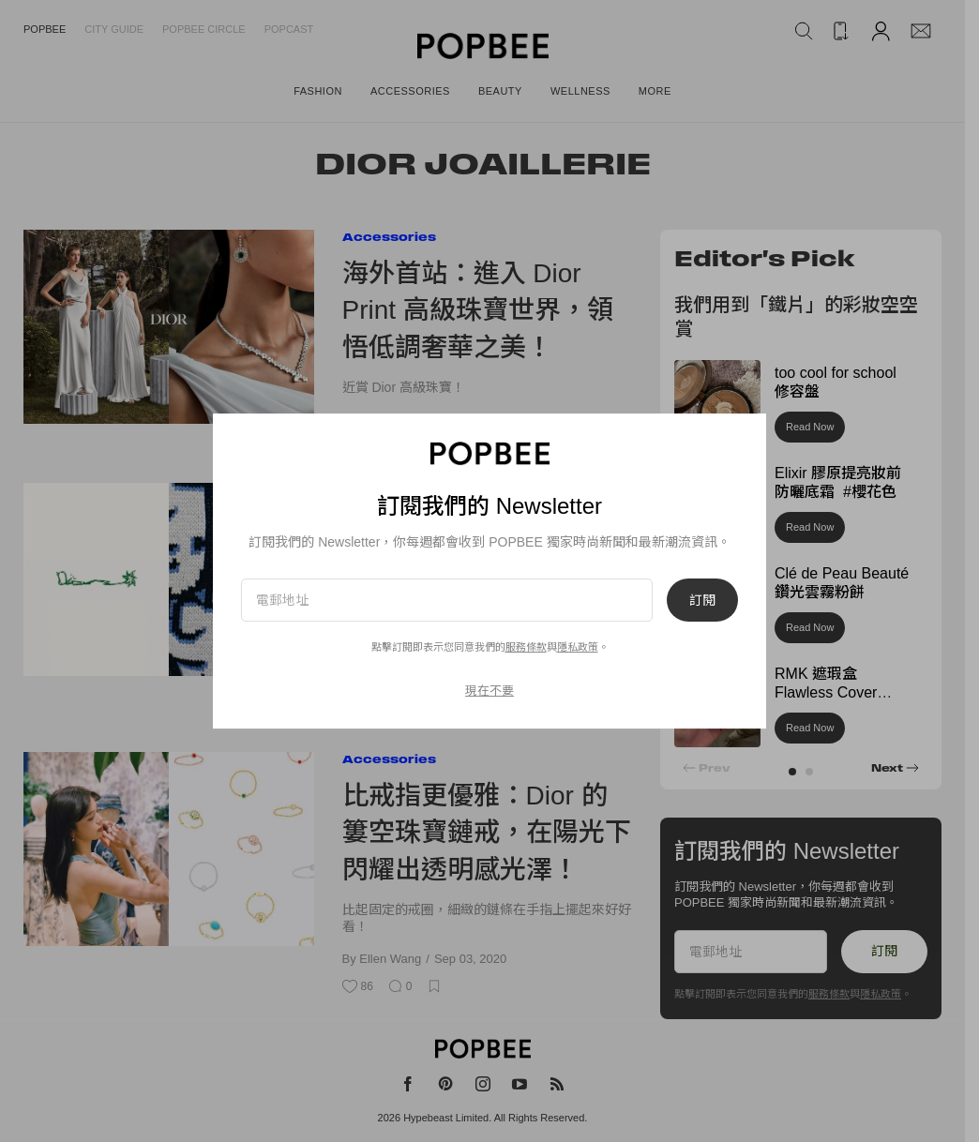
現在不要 (489, 691)
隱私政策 (577, 647)
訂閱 (702, 600)
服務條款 (526, 647)
